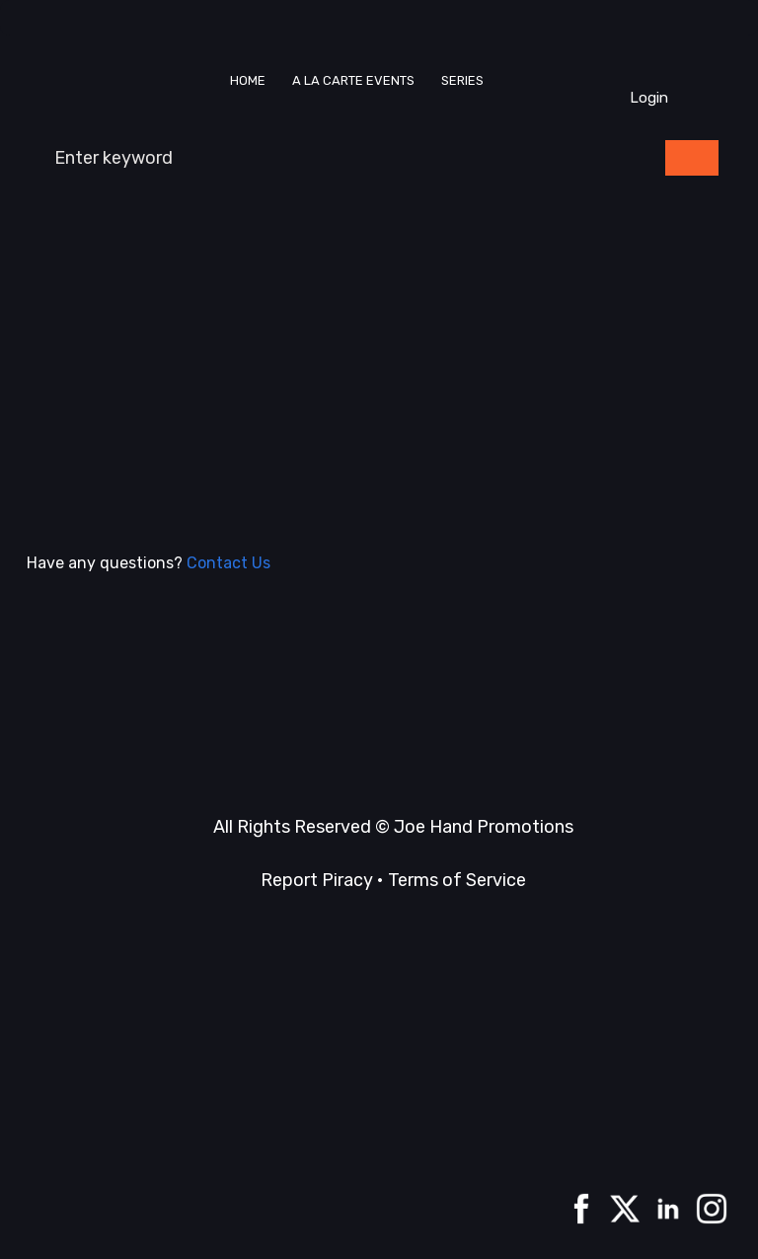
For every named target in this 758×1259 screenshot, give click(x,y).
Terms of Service (457, 880)
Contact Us (228, 563)
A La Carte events (353, 80)
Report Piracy (317, 880)
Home (247, 80)
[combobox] (343, 158)
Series (462, 80)
